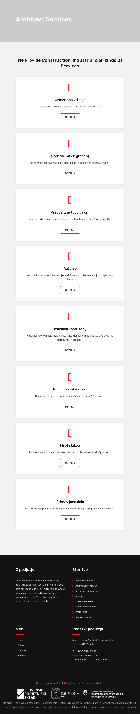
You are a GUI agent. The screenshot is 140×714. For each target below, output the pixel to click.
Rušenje (70, 268)
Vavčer (76, 683)
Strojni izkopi (70, 445)
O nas (21, 645)
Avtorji (66, 683)
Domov (21, 640)
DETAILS (70, 117)
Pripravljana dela (70, 502)
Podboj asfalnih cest (70, 389)
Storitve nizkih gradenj (70, 156)
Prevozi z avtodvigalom (70, 212)
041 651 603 (87, 644)
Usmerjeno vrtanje (70, 100)
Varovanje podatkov (93, 683)
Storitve (22, 650)
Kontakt (22, 655)
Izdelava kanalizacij (70, 329)
